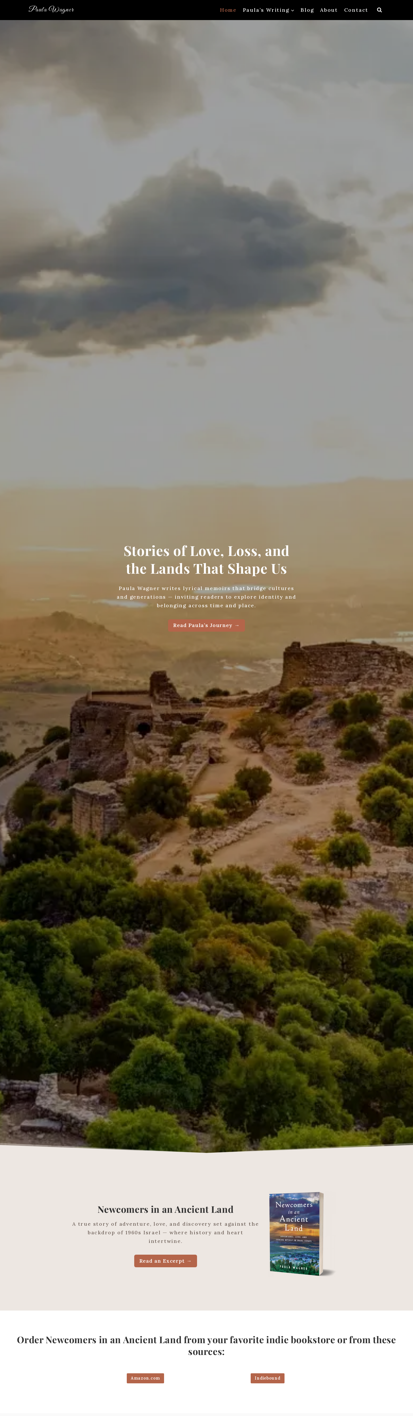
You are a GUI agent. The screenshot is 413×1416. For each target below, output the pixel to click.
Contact (356, 10)
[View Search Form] (379, 10)
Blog (307, 10)
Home (228, 10)
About (329, 10)
